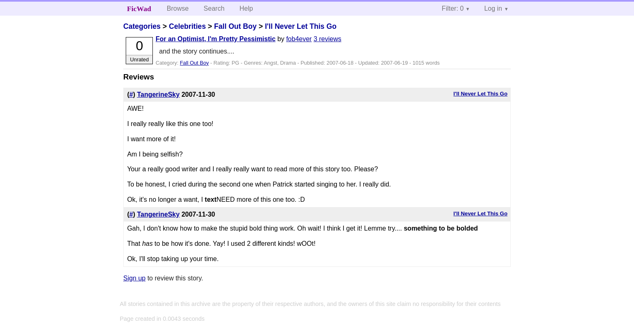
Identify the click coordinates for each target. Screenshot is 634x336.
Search (214, 8)
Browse (178, 8)
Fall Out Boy (235, 26)
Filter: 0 (452, 8)
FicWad (139, 9)
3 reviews (327, 38)
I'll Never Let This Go (301, 26)
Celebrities (187, 26)
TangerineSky (158, 94)
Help (246, 8)
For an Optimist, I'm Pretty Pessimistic (216, 38)
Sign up (134, 278)
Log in (493, 8)
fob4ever (298, 38)
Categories (142, 26)
